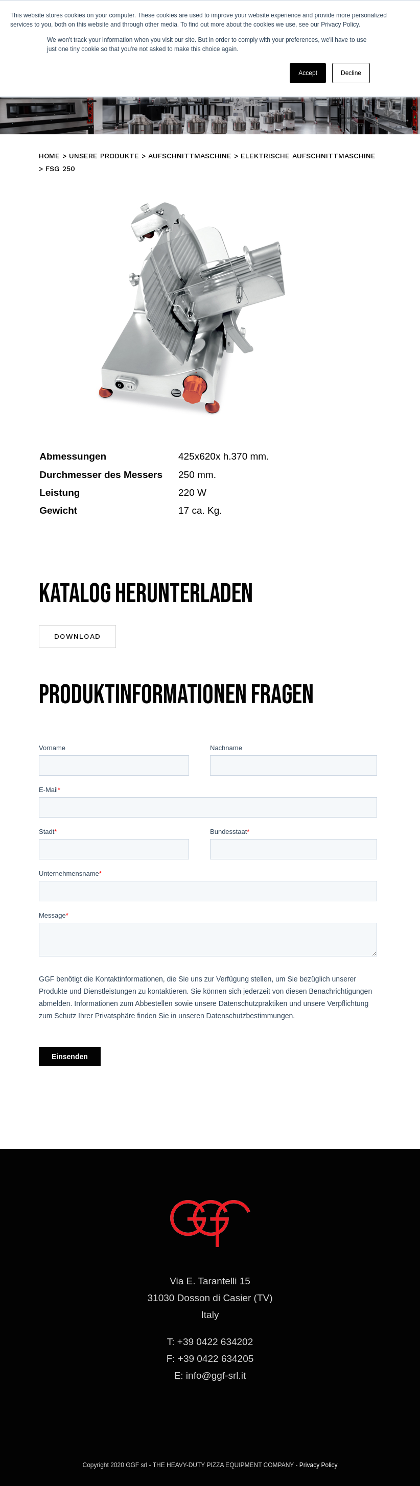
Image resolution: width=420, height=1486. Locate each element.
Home (49, 156)
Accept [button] (307, 73)
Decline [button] (351, 73)
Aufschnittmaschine (189, 156)
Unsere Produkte (104, 156)
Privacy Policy (318, 1465)
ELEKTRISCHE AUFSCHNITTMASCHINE (308, 156)
